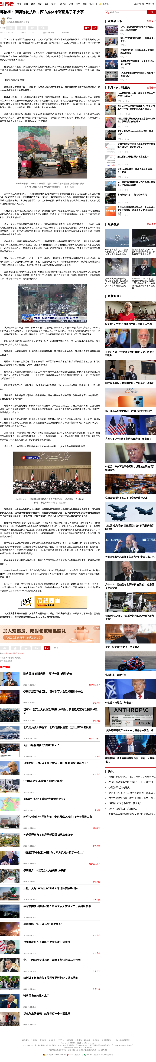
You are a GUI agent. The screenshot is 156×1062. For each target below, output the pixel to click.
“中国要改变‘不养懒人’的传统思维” (43, 781)
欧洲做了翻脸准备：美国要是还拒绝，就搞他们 (50, 977)
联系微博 (70, 1040)
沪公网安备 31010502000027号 (54, 1055)
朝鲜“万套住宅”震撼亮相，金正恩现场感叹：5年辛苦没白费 (57, 816)
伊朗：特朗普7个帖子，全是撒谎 (122, 647)
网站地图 (87, 1040)
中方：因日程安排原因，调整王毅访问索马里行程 (52, 959)
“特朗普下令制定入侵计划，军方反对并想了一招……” (53, 852)
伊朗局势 (8, 653)
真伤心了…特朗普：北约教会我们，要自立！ (128, 438)
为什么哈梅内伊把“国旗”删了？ (41, 745)
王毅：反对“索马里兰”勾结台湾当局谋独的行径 (50, 888)
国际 (40, 4)
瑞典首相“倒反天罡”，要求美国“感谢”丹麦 (47, 673)
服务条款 (52, 1040)
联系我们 (25, 1040)
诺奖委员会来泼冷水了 (36, 995)
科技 (78, 4)
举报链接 (96, 1040)
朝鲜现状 (96, 828)
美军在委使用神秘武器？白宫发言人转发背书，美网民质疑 (57, 906)
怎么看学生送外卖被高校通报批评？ (134, 156)
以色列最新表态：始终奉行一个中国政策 (46, 1013)
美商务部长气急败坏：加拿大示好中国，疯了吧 (137, 62)
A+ (33, 33)
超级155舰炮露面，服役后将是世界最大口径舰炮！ (136, 170)
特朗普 (15, 653)
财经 (33, 4)
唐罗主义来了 (94, 685)
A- (27, 33)
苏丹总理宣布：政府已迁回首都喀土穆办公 (48, 834)
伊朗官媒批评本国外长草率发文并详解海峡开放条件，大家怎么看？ (136, 145)
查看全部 (151, 21)
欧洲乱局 (96, 989)
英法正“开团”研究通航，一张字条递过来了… (138, 39)
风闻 (26, 4)
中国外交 (96, 900)
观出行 (54, 4)
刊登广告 (61, 1040)
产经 (71, 4)
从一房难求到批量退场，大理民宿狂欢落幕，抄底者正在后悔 (136, 183)
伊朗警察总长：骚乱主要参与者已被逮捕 (46, 942)
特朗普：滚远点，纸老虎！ (119, 702)
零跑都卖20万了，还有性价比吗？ (133, 194)
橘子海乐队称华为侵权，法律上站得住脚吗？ (128, 410)
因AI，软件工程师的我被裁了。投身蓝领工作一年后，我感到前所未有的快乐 (136, 107)
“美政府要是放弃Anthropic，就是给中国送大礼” (138, 74)
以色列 (21, 653)
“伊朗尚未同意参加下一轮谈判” (125, 803)
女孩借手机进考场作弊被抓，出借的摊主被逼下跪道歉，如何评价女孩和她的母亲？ (136, 210)
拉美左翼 (96, 810)
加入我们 (78, 1040)
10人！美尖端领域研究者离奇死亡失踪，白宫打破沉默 (137, 28)
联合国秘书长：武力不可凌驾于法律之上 (126, 497)
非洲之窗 (96, 846)
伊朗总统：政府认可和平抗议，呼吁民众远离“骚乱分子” (55, 763)
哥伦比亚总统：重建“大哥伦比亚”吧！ (45, 798)
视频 (91, 4)
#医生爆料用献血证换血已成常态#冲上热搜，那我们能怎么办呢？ (136, 120)
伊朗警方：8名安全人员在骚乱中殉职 (44, 870)
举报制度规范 (106, 1040)
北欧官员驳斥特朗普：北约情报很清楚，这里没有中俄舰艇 (57, 727)
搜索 (152, 12)
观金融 (63, 4)
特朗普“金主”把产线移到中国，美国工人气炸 (128, 324)
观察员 (104, 4)
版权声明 (43, 1040)
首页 (19, 4)
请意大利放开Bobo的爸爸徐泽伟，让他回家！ (135, 132)
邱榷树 (10, 18)
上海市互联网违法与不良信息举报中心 (98, 1055)
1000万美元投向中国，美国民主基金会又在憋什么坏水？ (136, 94)
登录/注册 (150, 4)
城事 (85, 4)
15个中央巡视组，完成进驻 (123, 808)
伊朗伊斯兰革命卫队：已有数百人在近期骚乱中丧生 (53, 691)
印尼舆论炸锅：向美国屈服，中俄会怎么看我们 (137, 51)
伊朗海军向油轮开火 (119, 787)
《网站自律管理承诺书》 (122, 1040)
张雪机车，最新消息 (115, 674)
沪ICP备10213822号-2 (30, 1045)
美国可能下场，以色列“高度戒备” (42, 924)
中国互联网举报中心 (75, 1055)
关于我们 (34, 1040)
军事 (47, 4)
